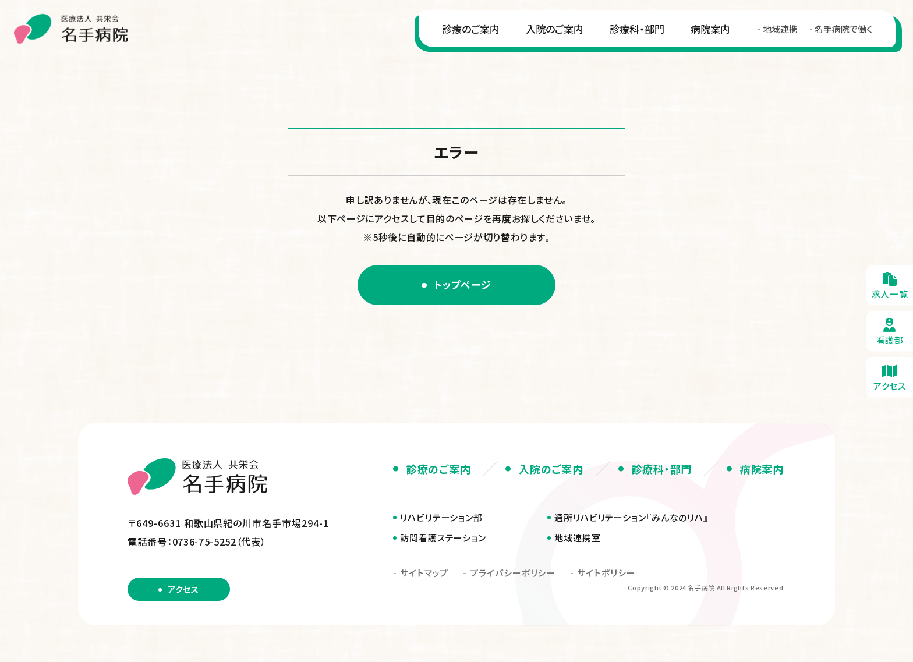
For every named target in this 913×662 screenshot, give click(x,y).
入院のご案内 (549, 34)
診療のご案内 (465, 34)
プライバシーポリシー (512, 574)
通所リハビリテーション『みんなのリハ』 (631, 519)
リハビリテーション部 (441, 519)
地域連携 (774, 35)
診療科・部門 (631, 34)
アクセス (183, 591)
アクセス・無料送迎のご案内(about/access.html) (889, 377)
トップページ (463, 285)
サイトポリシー (606, 574)
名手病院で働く (837, 35)
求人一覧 (889, 285)
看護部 (889, 331)
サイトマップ (424, 574)
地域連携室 (577, 539)
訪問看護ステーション (443, 539)
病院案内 (704, 34)
